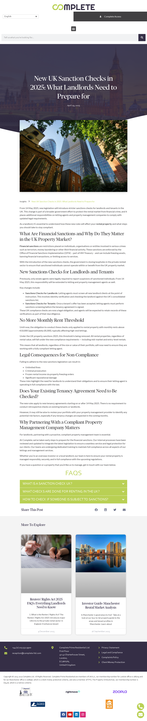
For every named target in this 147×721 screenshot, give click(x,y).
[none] (20, 16)
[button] (73, 28)
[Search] (142, 37)
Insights (23, 201)
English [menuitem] (7, 16)
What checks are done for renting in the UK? (61, 491)
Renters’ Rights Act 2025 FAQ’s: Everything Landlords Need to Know (46, 603)
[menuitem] (20, 16)
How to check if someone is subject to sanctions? (65, 499)
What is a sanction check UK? (47, 483)
